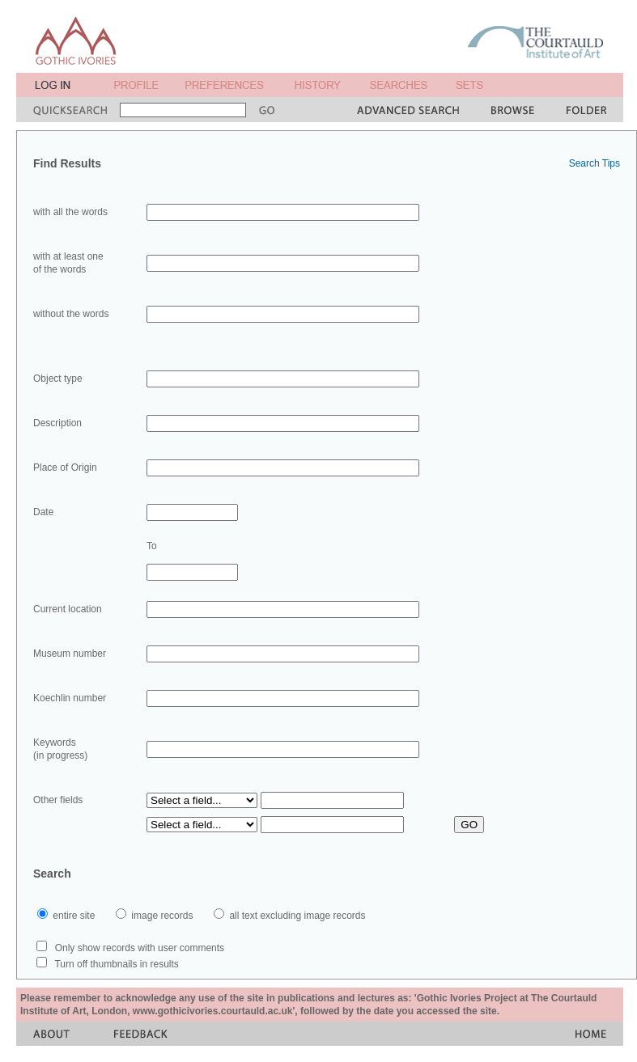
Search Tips (594, 163)
